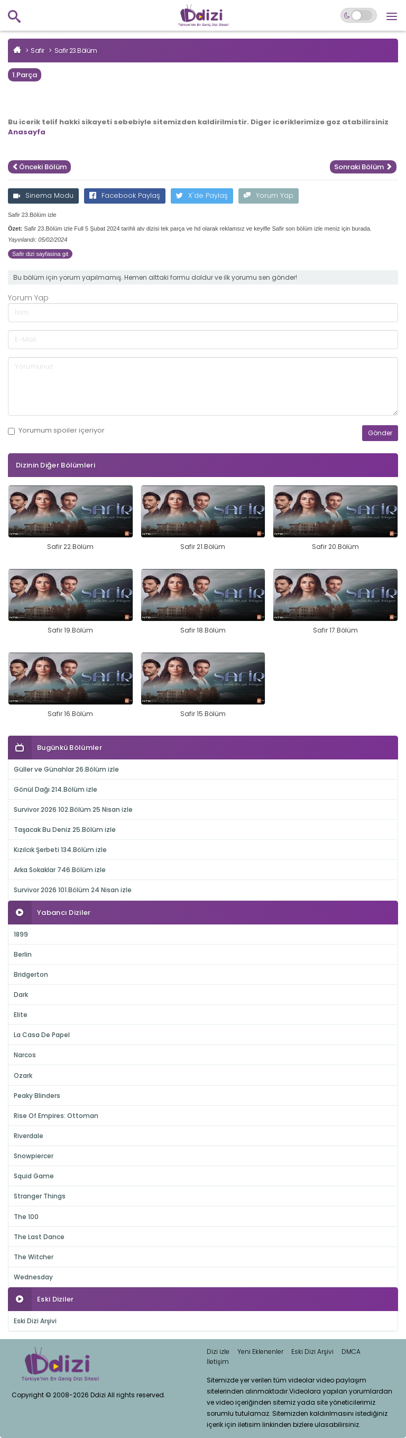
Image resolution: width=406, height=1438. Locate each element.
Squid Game (34, 1175)
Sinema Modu (43, 195)
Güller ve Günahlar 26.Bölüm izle (66, 769)
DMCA (351, 1351)
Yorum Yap (268, 195)
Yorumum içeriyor (56, 430)
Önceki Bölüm (39, 167)
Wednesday (33, 1276)
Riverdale (28, 1135)
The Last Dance (39, 1236)
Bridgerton (31, 974)
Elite (20, 1014)
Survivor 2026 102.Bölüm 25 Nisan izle (73, 809)
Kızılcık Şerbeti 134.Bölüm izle (60, 849)
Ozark (23, 1075)
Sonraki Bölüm (363, 167)
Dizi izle (218, 1351)
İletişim (218, 1361)
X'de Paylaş (202, 195)
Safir (37, 50)
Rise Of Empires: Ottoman (56, 1115)
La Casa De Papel (42, 1034)
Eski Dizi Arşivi (35, 1320)
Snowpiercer (33, 1155)
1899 (21, 934)
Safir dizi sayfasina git (40, 254)
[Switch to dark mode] (358, 15)
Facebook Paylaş (124, 195)
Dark (21, 994)
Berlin (23, 954)
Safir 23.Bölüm (75, 50)
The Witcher (33, 1256)
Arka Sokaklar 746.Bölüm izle (60, 869)
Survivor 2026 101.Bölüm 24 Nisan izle (73, 889)
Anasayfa (26, 132)
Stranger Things (40, 1196)
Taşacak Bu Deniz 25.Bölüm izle (65, 829)
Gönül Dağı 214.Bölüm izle (55, 789)
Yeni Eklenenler (260, 1351)
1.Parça (24, 75)
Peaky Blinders (37, 1095)
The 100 (26, 1216)
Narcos (25, 1054)
